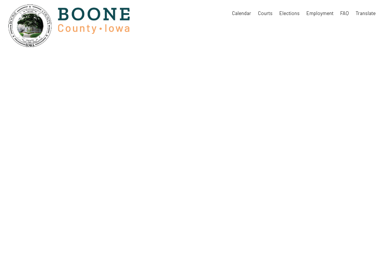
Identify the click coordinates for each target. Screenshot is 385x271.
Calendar (241, 13)
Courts (265, 13)
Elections (289, 13)
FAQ (344, 13)
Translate (366, 13)
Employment (319, 13)
